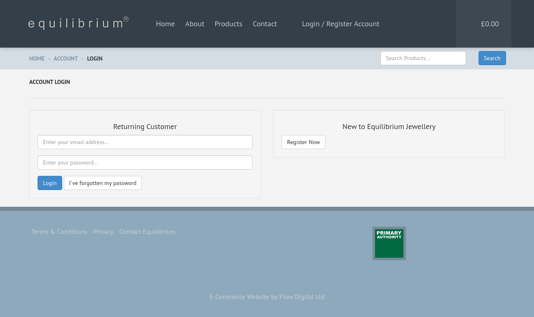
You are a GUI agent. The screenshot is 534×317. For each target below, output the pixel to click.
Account (66, 58)
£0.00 (490, 23)
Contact (265, 23)
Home (165, 23)
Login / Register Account (340, 23)
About (194, 23)
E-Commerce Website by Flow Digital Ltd (267, 296)
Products (228, 23)
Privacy (103, 231)
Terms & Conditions (59, 231)
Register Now (303, 142)
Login (95, 58)
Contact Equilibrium (147, 231)
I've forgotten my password (103, 183)
